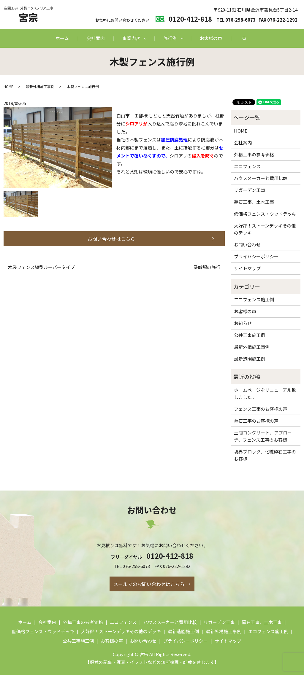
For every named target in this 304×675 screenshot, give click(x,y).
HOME (8, 86)
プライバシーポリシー (256, 256)
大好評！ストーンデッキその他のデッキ (265, 229)
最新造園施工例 (249, 359)
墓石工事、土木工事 (254, 202)
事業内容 (131, 38)
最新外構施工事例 (40, 86)
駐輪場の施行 (207, 267)
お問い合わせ (247, 244)
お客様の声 (211, 38)
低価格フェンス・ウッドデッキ (265, 214)
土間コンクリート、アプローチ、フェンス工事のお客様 (263, 436)
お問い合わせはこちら (111, 238)
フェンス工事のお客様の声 (260, 409)
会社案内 (95, 38)
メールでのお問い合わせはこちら (149, 584)
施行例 (170, 38)
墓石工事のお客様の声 (256, 421)
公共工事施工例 (249, 335)
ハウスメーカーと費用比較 (260, 178)
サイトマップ (247, 268)
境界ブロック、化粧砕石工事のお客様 (265, 455)
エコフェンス (247, 166)
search (244, 38)
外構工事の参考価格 (254, 154)
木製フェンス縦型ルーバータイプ (41, 267)
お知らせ (243, 323)
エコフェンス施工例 (254, 299)
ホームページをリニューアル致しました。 (265, 393)
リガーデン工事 (249, 190)
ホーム (62, 38)
